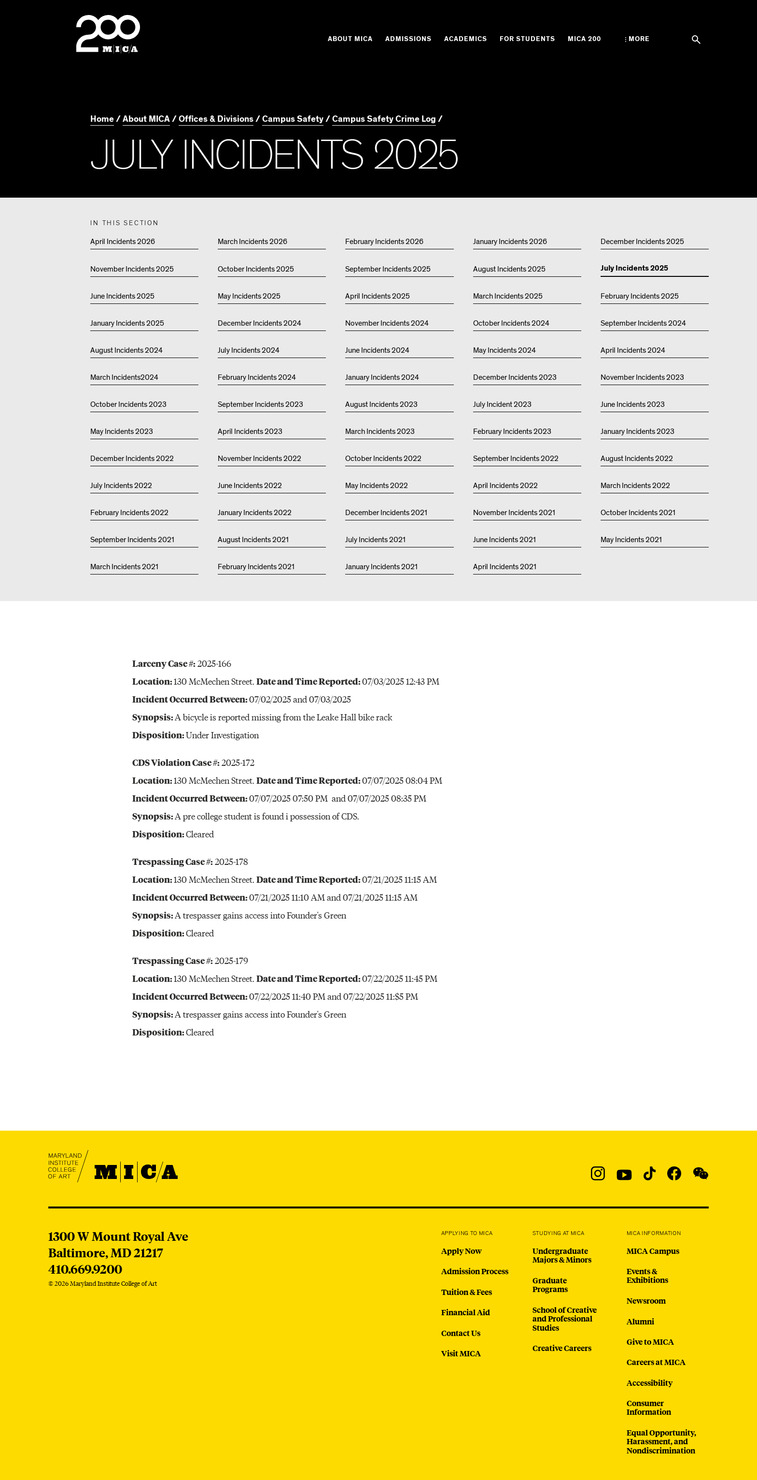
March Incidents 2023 (380, 431)
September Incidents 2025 (388, 269)
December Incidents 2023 (515, 377)
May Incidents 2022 (376, 485)
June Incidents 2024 (377, 350)
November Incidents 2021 (514, 512)
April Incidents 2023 (250, 431)
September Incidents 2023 (260, 404)
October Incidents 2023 (128, 404)
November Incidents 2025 (132, 269)
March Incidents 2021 (124, 567)
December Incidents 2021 (386, 512)
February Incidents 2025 (640, 296)
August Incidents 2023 (381, 404)
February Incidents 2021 (256, 567)
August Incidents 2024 (126, 350)
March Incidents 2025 (508, 296)
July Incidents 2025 (634, 268)
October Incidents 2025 (256, 269)
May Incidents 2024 (504, 350)
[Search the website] (696, 39)
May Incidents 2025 (249, 296)
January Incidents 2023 (637, 431)
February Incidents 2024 (257, 377)
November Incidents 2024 (387, 323)
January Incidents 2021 (381, 567)
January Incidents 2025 (127, 323)
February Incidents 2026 (384, 241)
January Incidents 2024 (382, 377)
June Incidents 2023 (633, 404)
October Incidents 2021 (638, 512)
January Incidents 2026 (510, 241)
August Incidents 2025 (509, 269)
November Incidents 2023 (642, 377)
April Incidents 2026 (122, 241)
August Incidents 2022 (637, 458)
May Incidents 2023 (121, 431)
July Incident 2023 (502, 404)
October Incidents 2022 (383, 458)
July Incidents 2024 (249, 350)
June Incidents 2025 (122, 296)
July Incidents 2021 (375, 540)
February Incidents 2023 (512, 431)
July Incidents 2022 (121, 485)
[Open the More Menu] (637, 39)
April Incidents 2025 (377, 296)
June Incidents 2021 (504, 540)
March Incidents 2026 (252, 241)
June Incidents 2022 (250, 485)
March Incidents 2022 (635, 485)
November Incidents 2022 (259, 458)
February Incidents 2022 (129, 512)
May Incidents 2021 (631, 540)
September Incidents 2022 (516, 458)
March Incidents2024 (124, 377)
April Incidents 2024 (633, 350)
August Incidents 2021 (253, 540)
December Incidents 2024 (259, 323)
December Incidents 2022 (132, 458)
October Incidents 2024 (511, 323)
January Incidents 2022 (255, 512)
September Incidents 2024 (643, 323)
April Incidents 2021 (504, 567)
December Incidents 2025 (642, 241)
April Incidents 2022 (505, 485)
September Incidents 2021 (132, 540)
